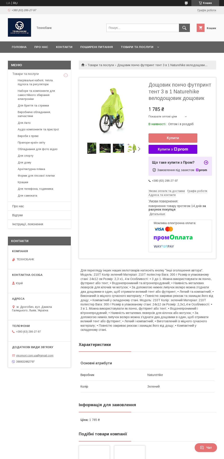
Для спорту (25, 155)
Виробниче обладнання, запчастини (34, 114)
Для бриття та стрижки (33, 105)
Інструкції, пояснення (27, 224)
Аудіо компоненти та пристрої (38, 129)
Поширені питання (96, 47)
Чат (206, 448)
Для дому (24, 162)
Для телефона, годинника (35, 188)
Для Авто (24, 122)
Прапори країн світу (31, 142)
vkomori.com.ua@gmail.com (34, 355)
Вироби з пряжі (28, 136)
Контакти (64, 47)
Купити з (173, 149)
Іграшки (23, 182)
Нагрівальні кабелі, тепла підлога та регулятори (35, 82)
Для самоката (27, 195)
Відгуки (17, 215)
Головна (19, 47)
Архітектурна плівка (31, 169)
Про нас (41, 47)
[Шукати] (184, 28)
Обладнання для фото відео (38, 149)
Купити (173, 138)
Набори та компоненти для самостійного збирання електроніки (36, 94)
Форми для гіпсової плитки (36, 175)
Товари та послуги (137, 47)
